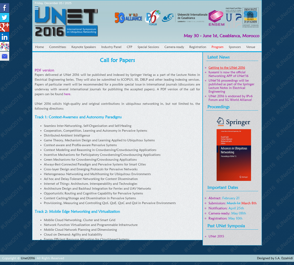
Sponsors (235, 47)
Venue (250, 47)
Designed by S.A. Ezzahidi (275, 258)
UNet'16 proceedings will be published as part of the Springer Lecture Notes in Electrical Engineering (231, 86)
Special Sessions (148, 47)
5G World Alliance (238, 100)
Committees (57, 47)
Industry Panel (111, 47)
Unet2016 (28, 258)
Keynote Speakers (83, 47)
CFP (129, 47)
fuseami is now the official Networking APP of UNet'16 (229, 74)
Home (39, 47)
